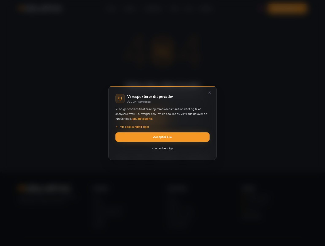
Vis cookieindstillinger (132, 127)
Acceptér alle (162, 137)
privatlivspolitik (142, 119)
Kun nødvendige (162, 148)
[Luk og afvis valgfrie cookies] (209, 92)
